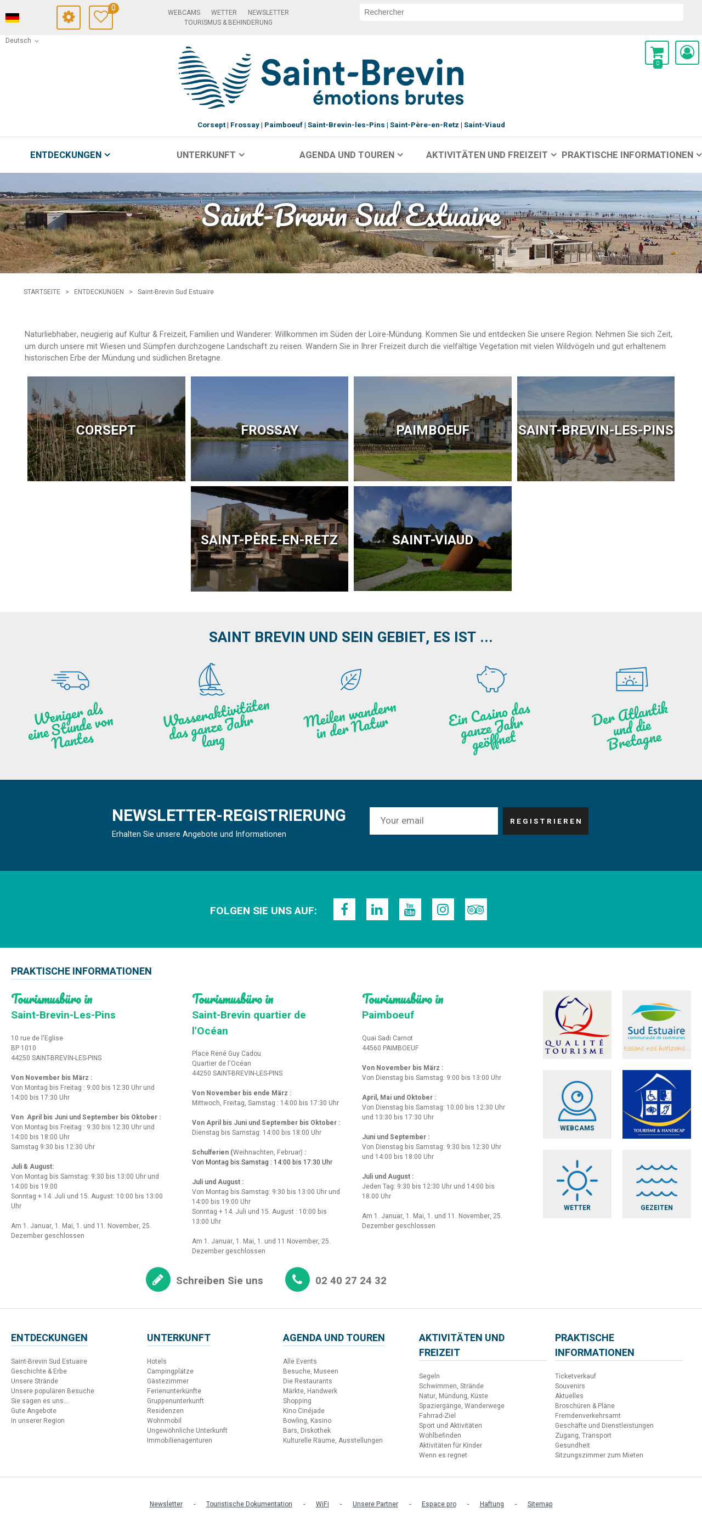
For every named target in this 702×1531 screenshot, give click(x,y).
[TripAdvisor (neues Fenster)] (476, 909)
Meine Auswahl (110, 9)
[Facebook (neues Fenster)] (344, 909)
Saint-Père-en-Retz (269, 540)
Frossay (269, 430)
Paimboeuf (432, 430)
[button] (657, 53)
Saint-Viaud (432, 540)
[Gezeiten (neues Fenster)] (656, 1184)
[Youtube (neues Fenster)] (410, 909)
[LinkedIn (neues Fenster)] (377, 909)
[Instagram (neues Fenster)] (443, 909)
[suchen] (521, 12)
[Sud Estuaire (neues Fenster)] (656, 1024)
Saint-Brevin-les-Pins (595, 430)
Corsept (106, 430)
